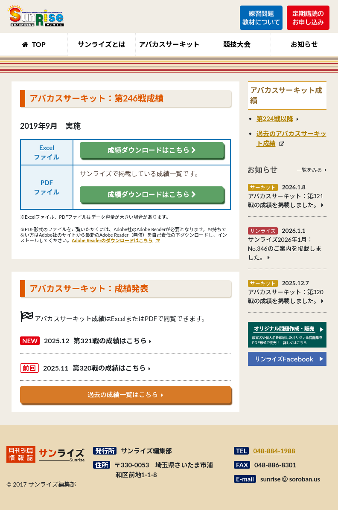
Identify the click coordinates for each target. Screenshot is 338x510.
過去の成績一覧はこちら (122, 394)
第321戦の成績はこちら (110, 340)
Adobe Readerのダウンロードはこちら (112, 240)
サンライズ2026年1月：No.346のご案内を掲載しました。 (284, 248)
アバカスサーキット (169, 44)
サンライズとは (101, 44)
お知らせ (304, 44)
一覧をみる (309, 170)
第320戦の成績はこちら (109, 368)
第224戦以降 (274, 118)
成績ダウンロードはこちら (152, 150)
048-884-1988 (274, 451)
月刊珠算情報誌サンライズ (35, 15)
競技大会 (237, 44)
